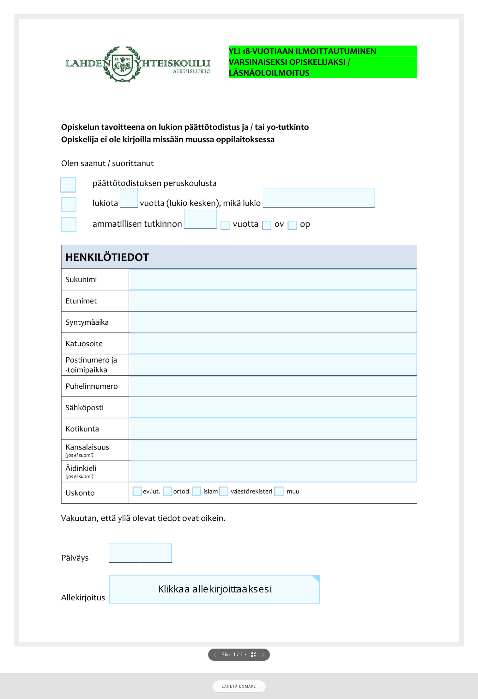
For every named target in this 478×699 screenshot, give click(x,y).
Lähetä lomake (239, 686)
